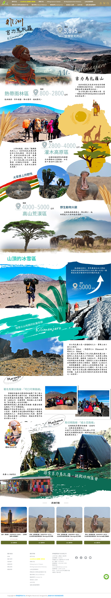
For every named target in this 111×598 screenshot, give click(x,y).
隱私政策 (9, 567)
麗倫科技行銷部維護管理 (55, 596)
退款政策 (9, 564)
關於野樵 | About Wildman (39, 5)
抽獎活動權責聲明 (90, 5)
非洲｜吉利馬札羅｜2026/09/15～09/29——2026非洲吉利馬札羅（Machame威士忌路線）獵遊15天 (97, 535)
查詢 (8, 556)
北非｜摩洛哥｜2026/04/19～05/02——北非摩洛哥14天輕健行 (14, 535)
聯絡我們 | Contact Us (56, 5)
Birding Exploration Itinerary (72, 1)
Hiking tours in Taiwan (54, 1)
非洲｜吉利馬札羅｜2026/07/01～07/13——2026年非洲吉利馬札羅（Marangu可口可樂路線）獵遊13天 (41, 535)
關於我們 (9, 559)
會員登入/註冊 (70, 5)
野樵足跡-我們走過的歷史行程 (20, 5)
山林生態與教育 (89, 1)
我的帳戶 (9, 561)
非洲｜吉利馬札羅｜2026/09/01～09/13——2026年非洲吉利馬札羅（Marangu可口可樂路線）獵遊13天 (69, 535)
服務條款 (9, 569)
